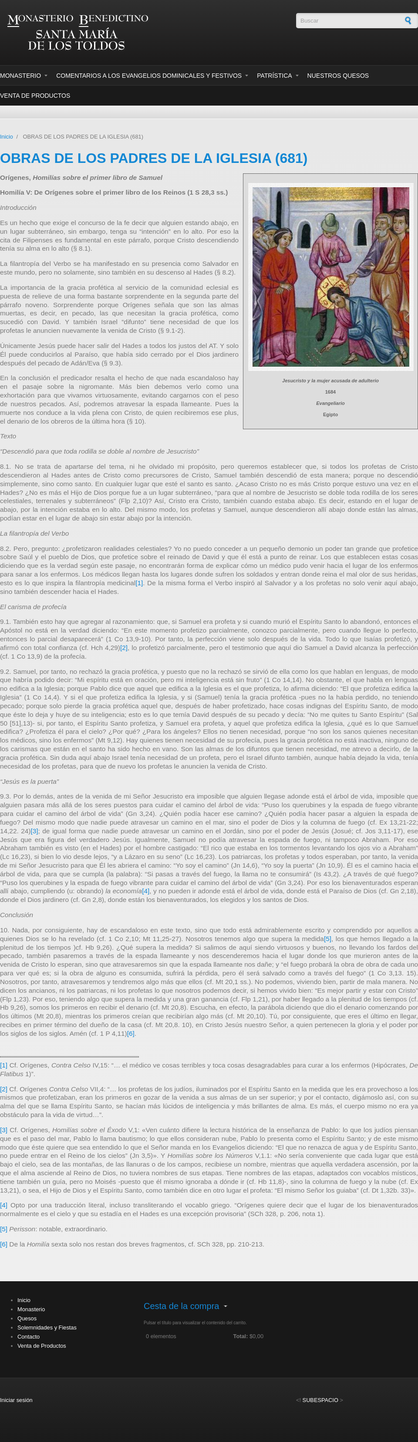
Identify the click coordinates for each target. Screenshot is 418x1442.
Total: (240, 1336)
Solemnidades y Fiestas (47, 1327)
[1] (139, 583)
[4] (145, 891)
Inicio (6, 136)
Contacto (28, 1336)
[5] (327, 938)
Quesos (27, 1318)
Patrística (274, 75)
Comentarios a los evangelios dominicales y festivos (149, 75)
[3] (34, 831)
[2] (124, 647)
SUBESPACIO (320, 1400)
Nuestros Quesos (338, 75)
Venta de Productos (35, 95)
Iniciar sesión (16, 1400)
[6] (131, 1033)
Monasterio (20, 75)
